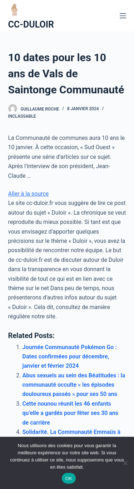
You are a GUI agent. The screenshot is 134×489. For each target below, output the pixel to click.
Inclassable (22, 116)
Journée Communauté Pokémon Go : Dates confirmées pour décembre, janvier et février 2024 (70, 357)
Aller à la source (28, 193)
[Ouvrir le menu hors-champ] (123, 16)
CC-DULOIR (31, 24)
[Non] (125, 462)
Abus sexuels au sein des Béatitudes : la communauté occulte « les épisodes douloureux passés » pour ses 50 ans (74, 385)
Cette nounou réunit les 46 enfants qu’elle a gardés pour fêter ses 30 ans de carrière (71, 413)
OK (68, 478)
